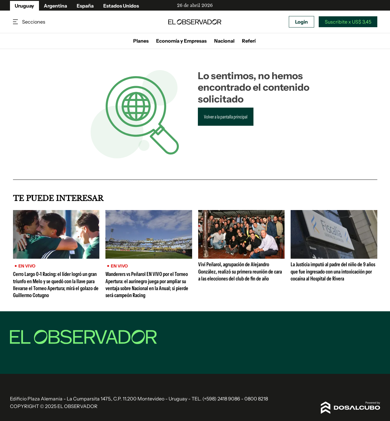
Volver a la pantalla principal (225, 117)
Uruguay (24, 6)
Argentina (55, 6)
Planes (141, 41)
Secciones (16, 21)
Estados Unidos (121, 6)
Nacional (224, 41)
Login (301, 22)
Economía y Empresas (181, 41)
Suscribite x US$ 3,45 (348, 22)
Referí (249, 41)
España (85, 6)
